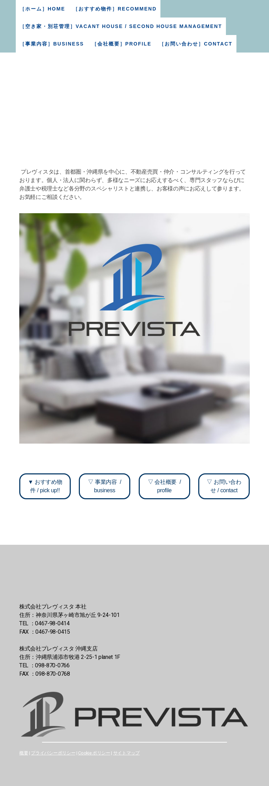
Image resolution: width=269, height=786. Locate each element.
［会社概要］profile (122, 44)
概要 (23, 753)
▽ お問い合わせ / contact (224, 486)
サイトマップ (126, 753)
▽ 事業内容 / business (104, 486)
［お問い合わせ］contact (195, 44)
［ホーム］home (42, 9)
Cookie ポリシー (94, 753)
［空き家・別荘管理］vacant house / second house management (121, 26)
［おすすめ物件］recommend (115, 9)
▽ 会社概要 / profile (164, 486)
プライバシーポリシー (53, 753)
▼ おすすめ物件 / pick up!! (45, 486)
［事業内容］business (52, 44)
